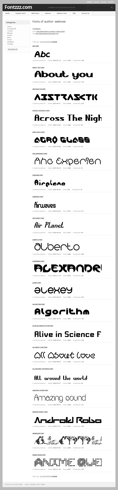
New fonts (35, 13)
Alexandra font (38, 261)
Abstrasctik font (39, 89)
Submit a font (62, 13)
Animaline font (38, 433)
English (89, 2)
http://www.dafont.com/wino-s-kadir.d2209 (51, 31)
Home (7, 13)
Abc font (35, 46)
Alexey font (36, 283)
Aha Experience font (39, 153)
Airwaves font (37, 196)
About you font (38, 67)
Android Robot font (40, 412)
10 (50, 42)
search (111, 7)
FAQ (74, 13)
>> (38, 42)
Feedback (33, 484)
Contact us (85, 13)
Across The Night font (41, 110)
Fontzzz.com (18, 7)
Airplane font (37, 175)
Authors (48, 13)
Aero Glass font (38, 132)
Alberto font (37, 240)
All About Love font (39, 347)
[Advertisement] (17, 91)
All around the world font (42, 369)
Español (110, 2)
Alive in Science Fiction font (42, 326)
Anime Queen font (39, 455)
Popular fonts (21, 13)
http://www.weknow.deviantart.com (46, 34)
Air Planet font (38, 218)
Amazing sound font (40, 390)
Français (96, 2)
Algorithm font (38, 304)
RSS (38, 484)
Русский (103, 2)
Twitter (43, 484)
